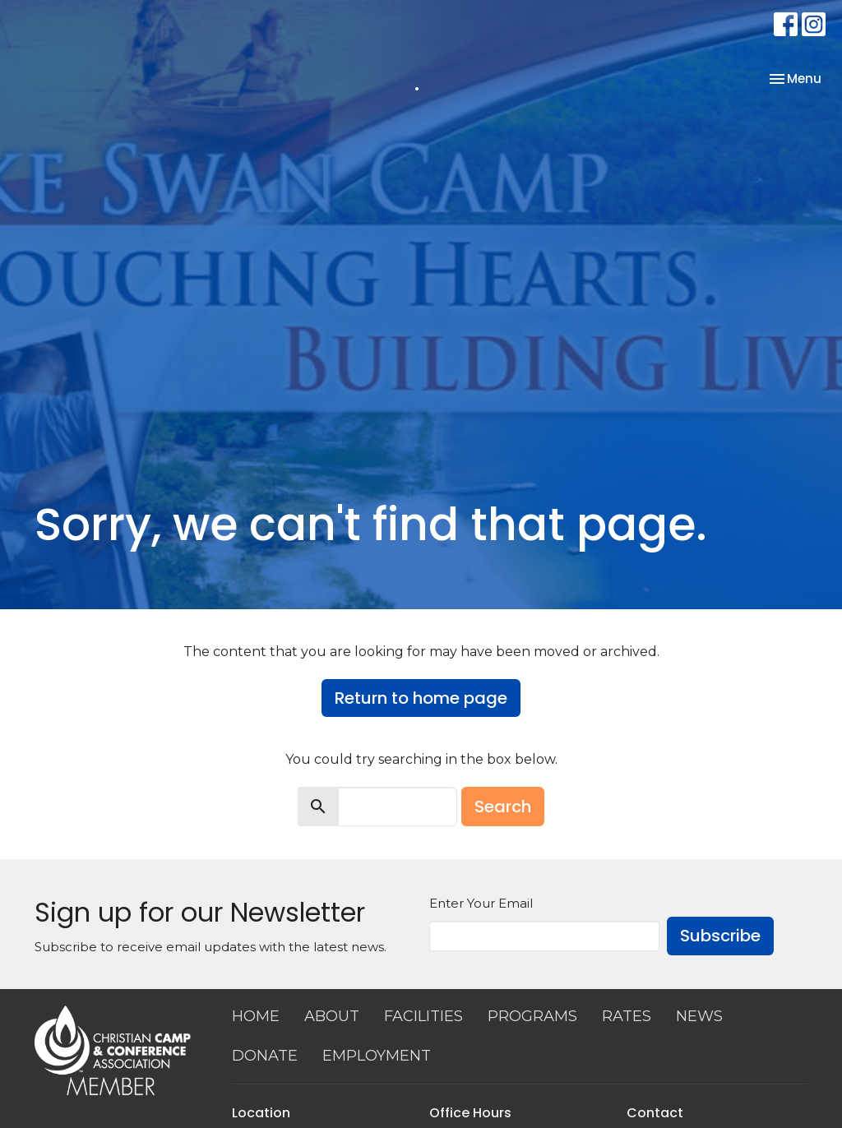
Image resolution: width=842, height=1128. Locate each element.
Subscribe (720, 935)
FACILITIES (423, 1016)
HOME (256, 1016)
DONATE (265, 1056)
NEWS (699, 1016)
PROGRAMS (532, 1016)
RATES (626, 1016)
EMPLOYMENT (376, 1056)
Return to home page (421, 698)
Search (502, 806)
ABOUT (331, 1016)
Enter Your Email (481, 903)
